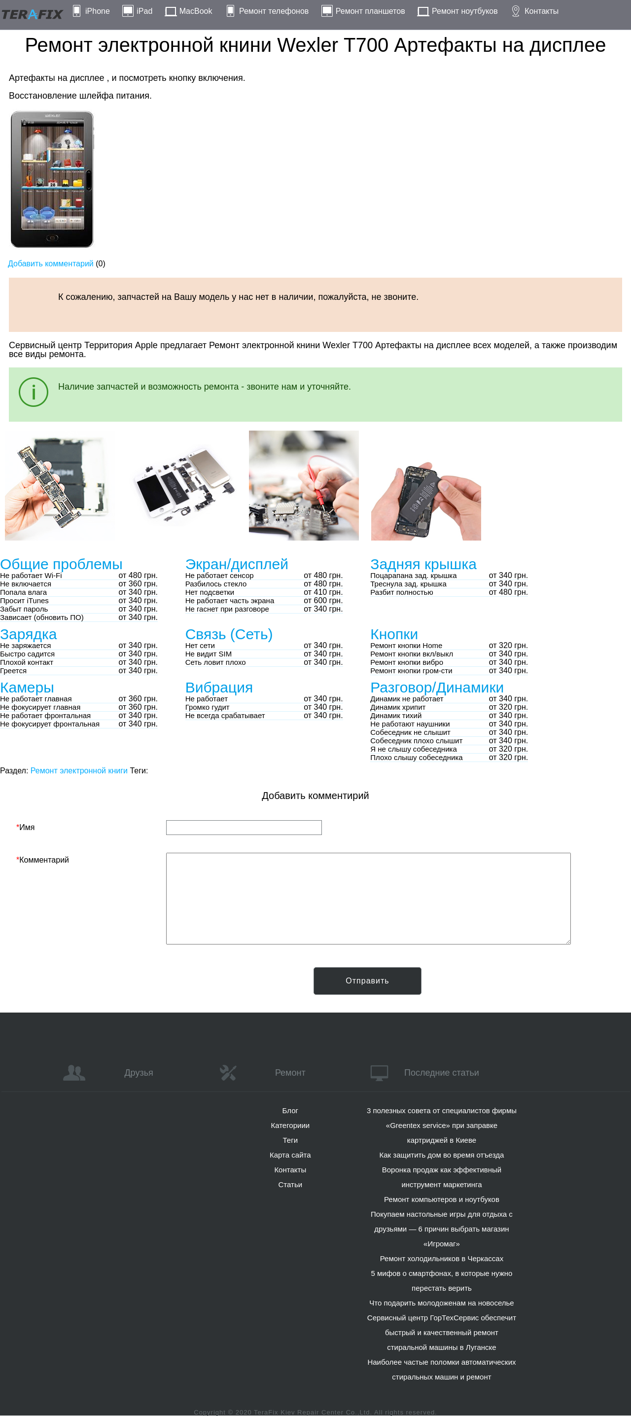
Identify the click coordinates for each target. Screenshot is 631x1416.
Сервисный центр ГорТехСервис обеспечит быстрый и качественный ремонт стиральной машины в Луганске (441, 1332)
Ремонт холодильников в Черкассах (441, 1258)
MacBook (195, 11)
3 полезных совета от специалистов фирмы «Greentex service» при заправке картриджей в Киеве (442, 1125)
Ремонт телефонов (274, 11)
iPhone (97, 11)
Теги (290, 1140)
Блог (290, 1110)
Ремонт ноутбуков (465, 11)
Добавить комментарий (51, 263)
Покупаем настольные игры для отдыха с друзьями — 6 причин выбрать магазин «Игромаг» (442, 1229)
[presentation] (91, 986)
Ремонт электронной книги (79, 770)
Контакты (542, 11)
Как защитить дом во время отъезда (442, 1155)
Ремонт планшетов (370, 11)
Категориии (290, 1125)
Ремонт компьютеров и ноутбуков (441, 1199)
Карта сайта (290, 1155)
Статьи (290, 1184)
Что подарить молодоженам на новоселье (441, 1303)
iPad (144, 11)
